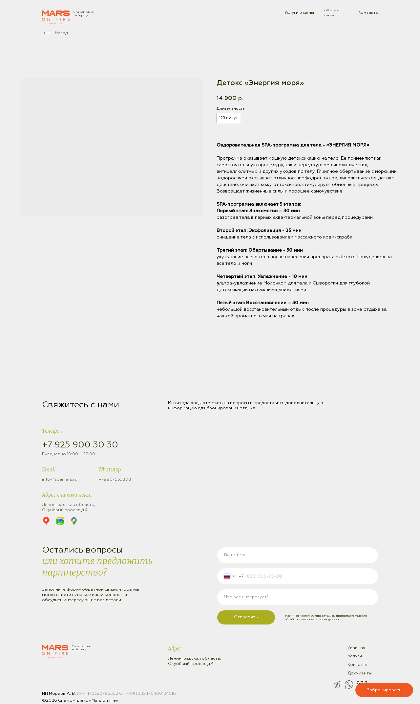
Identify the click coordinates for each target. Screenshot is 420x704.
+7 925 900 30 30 (80, 445)
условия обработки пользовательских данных (326, 617)
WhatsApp (109, 469)
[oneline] (297, 597)
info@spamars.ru (59, 479)
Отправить (246, 617)
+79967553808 (114, 479)
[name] (297, 555)
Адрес (175, 649)
